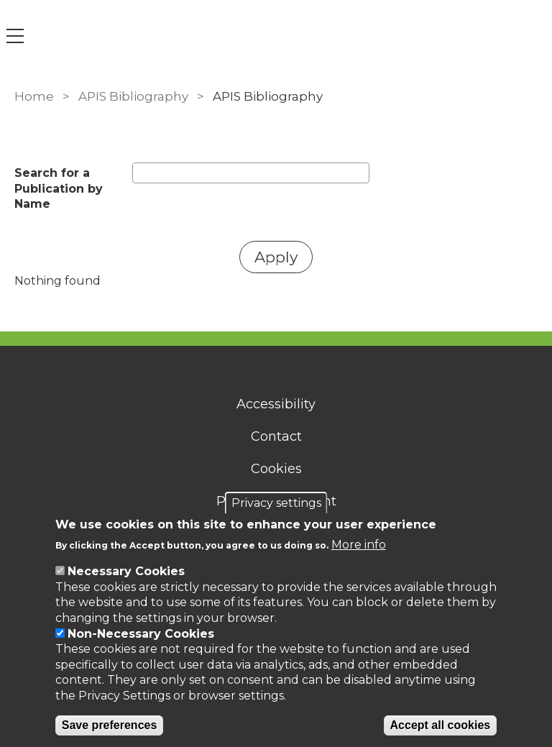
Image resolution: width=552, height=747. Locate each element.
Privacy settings (276, 503)
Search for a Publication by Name (58, 188)
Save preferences (109, 725)
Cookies (276, 469)
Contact (276, 436)
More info (358, 544)
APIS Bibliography (133, 96)
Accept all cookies (440, 725)
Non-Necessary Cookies (141, 634)
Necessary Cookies (126, 571)
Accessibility (276, 404)
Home (34, 96)
